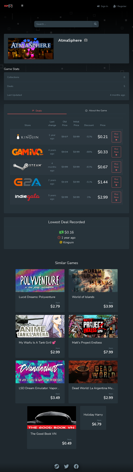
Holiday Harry (93, 415)
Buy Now (116, 136)
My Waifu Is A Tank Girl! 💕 (37, 343)
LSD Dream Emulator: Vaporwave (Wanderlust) (51, 388)
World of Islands (83, 297)
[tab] (37, 111)
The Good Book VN (43, 434)
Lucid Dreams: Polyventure (37, 297)
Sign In (102, 6)
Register (119, 6)
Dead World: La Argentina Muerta (95, 388)
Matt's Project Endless (87, 343)
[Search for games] (63, 24)
